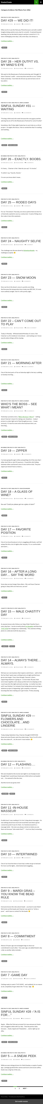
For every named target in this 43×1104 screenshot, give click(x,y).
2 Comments (27, 206)
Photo (17, 17)
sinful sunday (13, 145)
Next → (25, 1088)
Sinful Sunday (24, 102)
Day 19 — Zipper (14, 450)
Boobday (4, 156)
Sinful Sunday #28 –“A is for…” (20, 1013)
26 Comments (27, 112)
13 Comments (27, 1059)
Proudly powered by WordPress (17, 1096)
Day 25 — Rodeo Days (18, 202)
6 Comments (27, 24)
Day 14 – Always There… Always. (21, 661)
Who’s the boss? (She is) (26, 417)
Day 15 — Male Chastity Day (20, 613)
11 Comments (27, 454)
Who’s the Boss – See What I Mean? (19, 405)
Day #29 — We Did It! (17, 20)
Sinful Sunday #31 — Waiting (18, 107)
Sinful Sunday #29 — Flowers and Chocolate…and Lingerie (18, 720)
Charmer (18, 24)
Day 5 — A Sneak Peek (18, 1056)
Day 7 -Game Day (14, 975)
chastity (5, 646)
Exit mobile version (21, 1101)
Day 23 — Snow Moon (18, 277)
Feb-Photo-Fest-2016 (7, 17)
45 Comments (27, 1018)
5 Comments (29, 667)
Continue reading (7, 41)
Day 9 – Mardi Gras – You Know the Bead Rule (18, 894)
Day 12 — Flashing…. (18, 764)
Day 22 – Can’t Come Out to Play (21, 322)
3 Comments (29, 68)
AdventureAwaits (29, 250)
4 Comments (27, 281)
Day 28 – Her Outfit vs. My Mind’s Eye (20, 63)
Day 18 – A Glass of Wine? (17, 493)
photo (5, 47)
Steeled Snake (6, 2)
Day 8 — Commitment (18, 936)
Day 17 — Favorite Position (16, 531)
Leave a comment (31, 327)
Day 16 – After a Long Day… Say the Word (19, 573)
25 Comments (30, 729)
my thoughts (29, 626)
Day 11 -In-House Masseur (14, 809)
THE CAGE (4, 628)
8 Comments (29, 162)
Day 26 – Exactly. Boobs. (21, 159)
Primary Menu (41, 2)
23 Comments (30, 411)
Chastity (4, 608)
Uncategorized (25, 488)
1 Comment (29, 244)
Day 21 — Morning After (21, 363)
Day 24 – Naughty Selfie (21, 241)
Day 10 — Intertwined (19, 854)
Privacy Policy (4, 1096)
